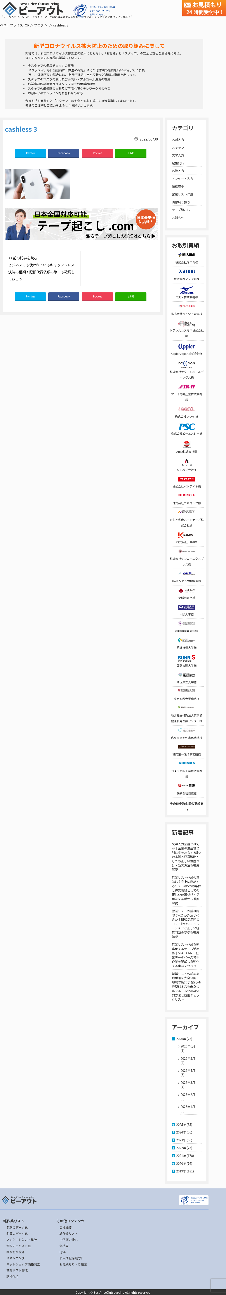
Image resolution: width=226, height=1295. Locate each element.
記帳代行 (178, 163)
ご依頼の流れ (68, 1239)
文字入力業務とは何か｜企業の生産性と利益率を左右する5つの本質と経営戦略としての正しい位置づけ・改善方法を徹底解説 (186, 857)
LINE (131, 153)
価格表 (64, 1246)
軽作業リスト (68, 1233)
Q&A (62, 1252)
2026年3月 (188, 1082)
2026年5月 (188, 1058)
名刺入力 (178, 139)
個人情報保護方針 (71, 1258)
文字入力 (178, 155)
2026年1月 (188, 1106)
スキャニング (15, 1258)
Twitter (30, 153)
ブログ (39, 25)
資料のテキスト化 (18, 1246)
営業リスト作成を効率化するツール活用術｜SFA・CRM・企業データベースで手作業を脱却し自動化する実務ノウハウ (185, 955)
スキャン (178, 147)
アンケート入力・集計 (21, 1239)
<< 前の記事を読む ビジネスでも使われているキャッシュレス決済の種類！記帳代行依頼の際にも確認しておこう (41, 268)
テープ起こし (181, 209)
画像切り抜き (181, 202)
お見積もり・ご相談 (73, 1264)
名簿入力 (178, 171)
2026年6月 (188, 1046)
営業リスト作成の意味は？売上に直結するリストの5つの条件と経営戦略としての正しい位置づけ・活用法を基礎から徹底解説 (186, 890)
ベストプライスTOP (14, 25)
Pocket (97, 153)
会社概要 (65, 1227)
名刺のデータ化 (17, 1227)
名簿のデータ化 (17, 1233)
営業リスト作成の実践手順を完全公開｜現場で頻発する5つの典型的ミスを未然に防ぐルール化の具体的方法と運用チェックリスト (186, 987)
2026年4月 (188, 1070)
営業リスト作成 (182, 194)
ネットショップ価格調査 (23, 1264)
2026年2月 (188, 1094)
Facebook (63, 153)
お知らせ (178, 217)
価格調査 (178, 186)
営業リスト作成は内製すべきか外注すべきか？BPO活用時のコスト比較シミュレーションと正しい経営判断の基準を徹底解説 (185, 924)
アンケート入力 (182, 178)
